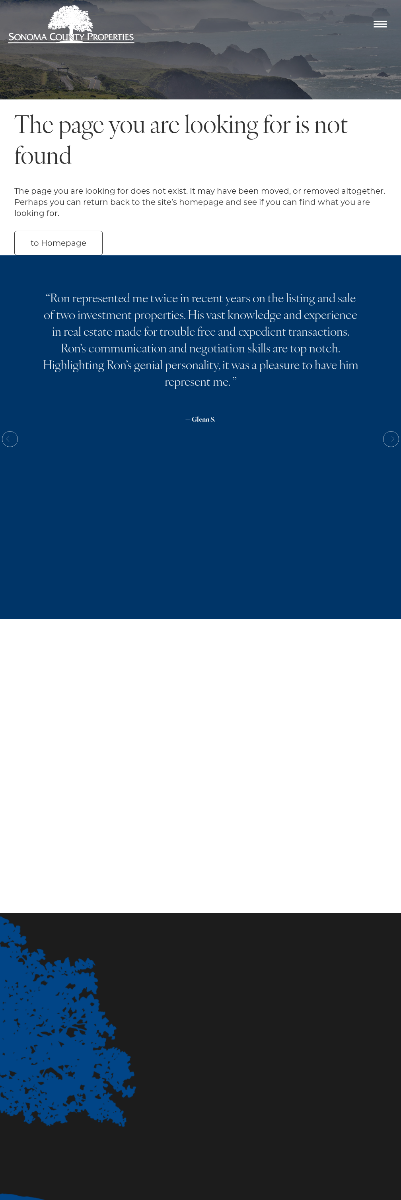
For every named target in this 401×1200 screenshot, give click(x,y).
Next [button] (391, 439)
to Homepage (58, 243)
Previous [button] (10, 439)
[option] (200, 364)
